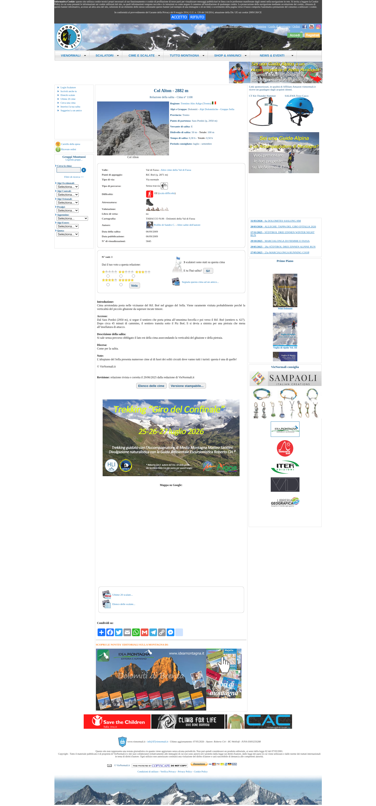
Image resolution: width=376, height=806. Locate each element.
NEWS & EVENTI (274, 55)
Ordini (296, 26)
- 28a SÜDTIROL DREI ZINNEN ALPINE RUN (283, 246)
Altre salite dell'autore (188, 224)
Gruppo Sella (227, 109)
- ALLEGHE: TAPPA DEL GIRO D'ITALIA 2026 (283, 226)
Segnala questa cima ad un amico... (200, 281)
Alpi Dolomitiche (209, 109)
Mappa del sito (228, 26)
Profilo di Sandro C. (165, 224)
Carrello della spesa (70, 144)
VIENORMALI (73, 55)
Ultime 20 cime (68, 99)
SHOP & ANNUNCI (230, 55)
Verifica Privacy (168, 771)
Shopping (260, 26)
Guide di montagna (279, 26)
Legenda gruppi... (73, 159)
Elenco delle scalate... (123, 604)
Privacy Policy (185, 771)
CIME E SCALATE (144, 55)
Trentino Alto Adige (191, 103)
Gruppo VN (246, 26)
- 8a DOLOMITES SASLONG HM (276, 220)
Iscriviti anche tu (69, 91)
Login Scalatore (68, 87)
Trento (206, 103)
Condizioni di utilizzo (147, 771)
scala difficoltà (167, 193)
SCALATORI (107, 55)
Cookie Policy (201, 771)
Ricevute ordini (68, 149)
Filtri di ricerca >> (74, 176)
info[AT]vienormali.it (157, 741)
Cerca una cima (68, 102)
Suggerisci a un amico (71, 110)
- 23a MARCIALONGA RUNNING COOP (280, 252)
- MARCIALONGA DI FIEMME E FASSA (280, 240)
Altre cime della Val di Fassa (176, 169)
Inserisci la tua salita (70, 106)
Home (215, 26)
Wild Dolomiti (285, 323)
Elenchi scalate (68, 95)
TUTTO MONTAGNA (187, 55)
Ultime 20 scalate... (122, 594)
